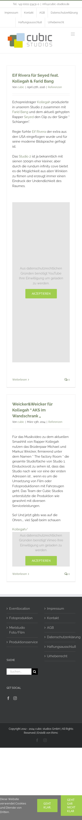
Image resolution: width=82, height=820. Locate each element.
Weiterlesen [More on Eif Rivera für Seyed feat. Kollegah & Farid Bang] (19, 379)
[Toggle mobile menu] (73, 34)
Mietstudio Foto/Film (17, 630)
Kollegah (44, 102)
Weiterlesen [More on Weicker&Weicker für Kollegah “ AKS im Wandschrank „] (19, 574)
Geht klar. (47, 805)
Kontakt (53, 618)
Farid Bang (20, 112)
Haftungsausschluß (60, 647)
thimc (54, 732)
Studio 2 (25, 156)
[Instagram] (15, 698)
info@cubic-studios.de (55, 4)
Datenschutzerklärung (60, 637)
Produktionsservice (22, 642)
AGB (50, 628)
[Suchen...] (19, 671)
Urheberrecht (57, 656)
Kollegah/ (20, 529)
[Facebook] (8, 698)
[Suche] (34, 671)
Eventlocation (19, 609)
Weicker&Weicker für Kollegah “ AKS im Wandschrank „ (32, 410)
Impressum (55, 609)
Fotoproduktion (21, 618)
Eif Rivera (39, 132)
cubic (20, 87)
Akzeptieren (41, 294)
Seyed (29, 117)
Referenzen (55, 87)
